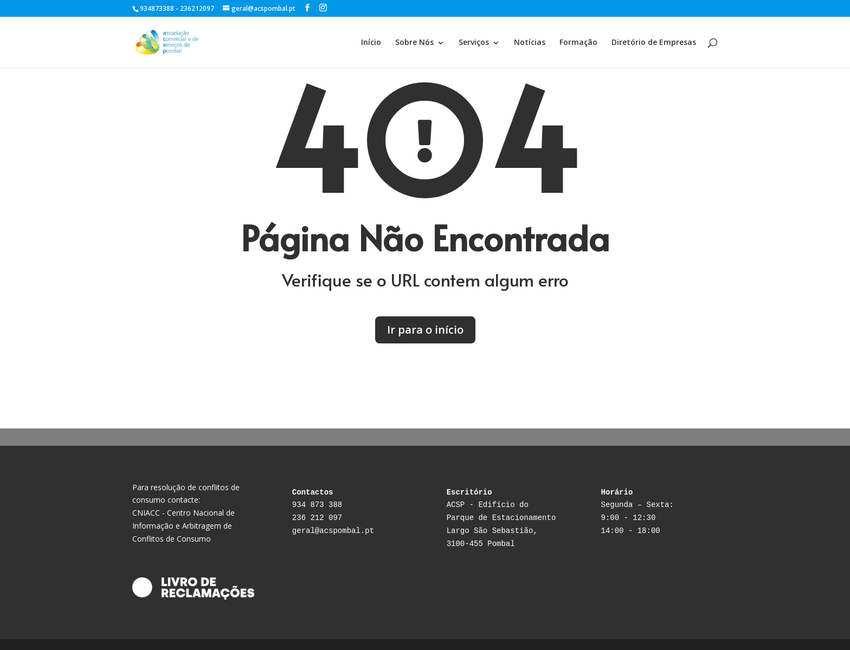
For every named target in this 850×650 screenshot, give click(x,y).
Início (371, 42)
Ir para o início (425, 329)
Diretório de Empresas (653, 42)
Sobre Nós (414, 42)
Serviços (474, 42)
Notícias (529, 42)
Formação (578, 42)
